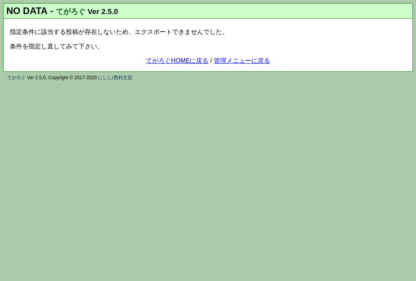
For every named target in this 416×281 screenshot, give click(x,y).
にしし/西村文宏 (115, 77)
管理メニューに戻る (242, 60)
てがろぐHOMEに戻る (177, 60)
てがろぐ (70, 11)
